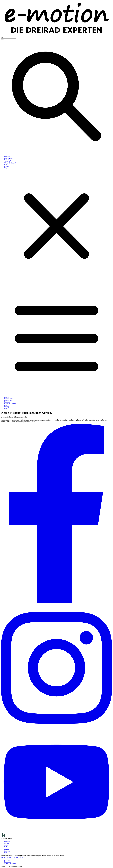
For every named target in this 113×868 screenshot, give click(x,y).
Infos (5, 164)
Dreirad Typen (8, 160)
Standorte (7, 161)
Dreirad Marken (8, 158)
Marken (6, 843)
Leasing (6, 166)
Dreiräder (7, 156)
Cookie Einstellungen (10, 863)
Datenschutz (7, 862)
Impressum (7, 860)
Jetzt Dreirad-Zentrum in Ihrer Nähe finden (13, 857)
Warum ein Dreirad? (10, 163)
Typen (6, 845)
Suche (2, 37)
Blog (5, 168)
